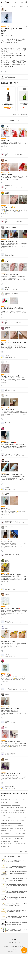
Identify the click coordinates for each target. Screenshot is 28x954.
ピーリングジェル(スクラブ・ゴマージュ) (10, 807)
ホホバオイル (22, 830)
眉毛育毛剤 (22, 810)
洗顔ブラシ (3, 828)
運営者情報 (6, 946)
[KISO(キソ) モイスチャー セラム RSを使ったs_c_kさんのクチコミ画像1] (6, 17)
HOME (14, 939)
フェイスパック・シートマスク (14, 823)
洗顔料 (16, 802)
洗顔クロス (15, 825)
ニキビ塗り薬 (4, 841)
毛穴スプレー (23, 807)
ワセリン (3, 838)
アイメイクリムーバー (6, 805)
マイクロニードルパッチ (6, 825)
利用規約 (12, 946)
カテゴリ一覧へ (23, 851)
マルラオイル (22, 833)
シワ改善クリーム (19, 838)
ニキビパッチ (4, 823)
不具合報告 (14, 949)
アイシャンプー (4, 812)
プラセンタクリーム (14, 830)
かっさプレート (10, 846)
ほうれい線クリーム (10, 838)
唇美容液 (11, 812)
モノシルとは (17, 942)
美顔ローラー (11, 841)
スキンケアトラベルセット (18, 820)
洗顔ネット (20, 825)
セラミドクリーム (5, 830)
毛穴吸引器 (3, 846)
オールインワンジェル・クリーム (18, 799)
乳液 (6, 799)
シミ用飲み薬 (9, 820)
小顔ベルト (23, 843)
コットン (3, 820)
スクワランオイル (5, 833)
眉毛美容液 (16, 810)
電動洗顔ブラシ (12, 828)
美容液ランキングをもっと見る (20, 114)
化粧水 (2, 799)
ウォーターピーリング (6, 843)
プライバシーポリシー (19, 946)
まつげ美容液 (4, 810)
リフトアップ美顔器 (16, 843)
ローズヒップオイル (14, 833)
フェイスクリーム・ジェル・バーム (9, 836)
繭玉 (8, 828)
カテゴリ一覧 (10, 942)
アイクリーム (11, 810)
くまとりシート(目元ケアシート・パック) (10, 817)
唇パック (22, 812)
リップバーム (16, 812)
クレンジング (11, 802)
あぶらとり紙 (23, 817)
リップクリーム (4, 815)
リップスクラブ (12, 815)
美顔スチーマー (17, 841)
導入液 (8, 799)
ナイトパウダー (4, 802)
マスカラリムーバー (16, 805)
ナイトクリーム (20, 836)
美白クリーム (20, 828)
